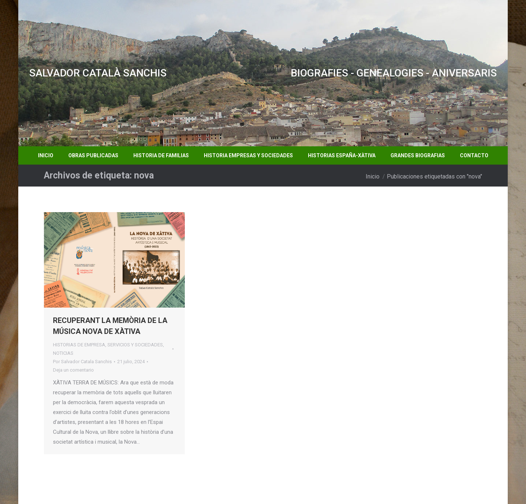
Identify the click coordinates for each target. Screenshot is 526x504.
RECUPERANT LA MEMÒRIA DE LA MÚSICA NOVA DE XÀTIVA (110, 326)
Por (82, 361)
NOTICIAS (63, 353)
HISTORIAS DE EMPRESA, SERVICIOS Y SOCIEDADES (108, 344)
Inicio (373, 176)
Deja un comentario (73, 370)
